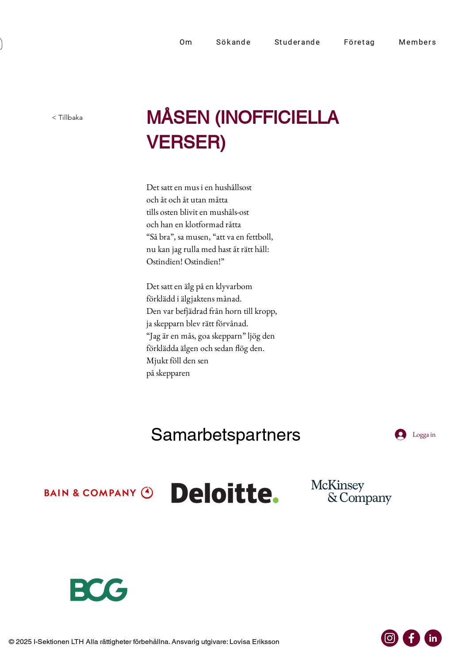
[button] (186, 42)
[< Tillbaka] (81, 117)
